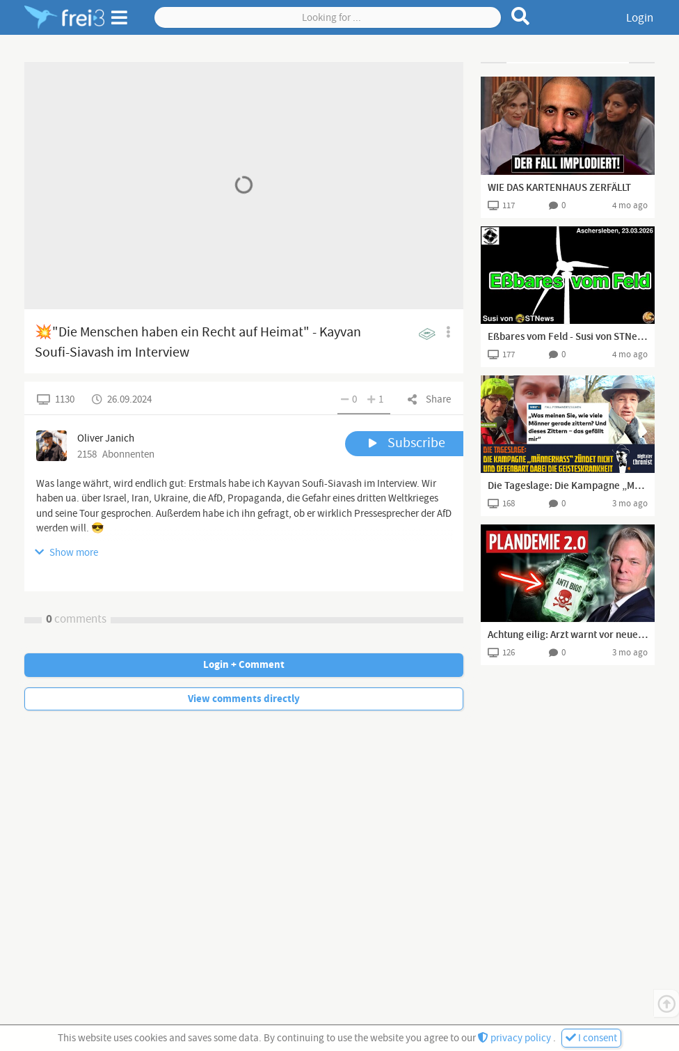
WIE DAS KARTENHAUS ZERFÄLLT (559, 188)
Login (639, 18)
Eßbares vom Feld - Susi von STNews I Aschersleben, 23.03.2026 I (568, 337)
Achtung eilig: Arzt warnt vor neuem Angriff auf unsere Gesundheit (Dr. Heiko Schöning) (568, 635)
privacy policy (515, 1038)
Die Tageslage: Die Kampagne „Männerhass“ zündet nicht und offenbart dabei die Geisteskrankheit (568, 486)
